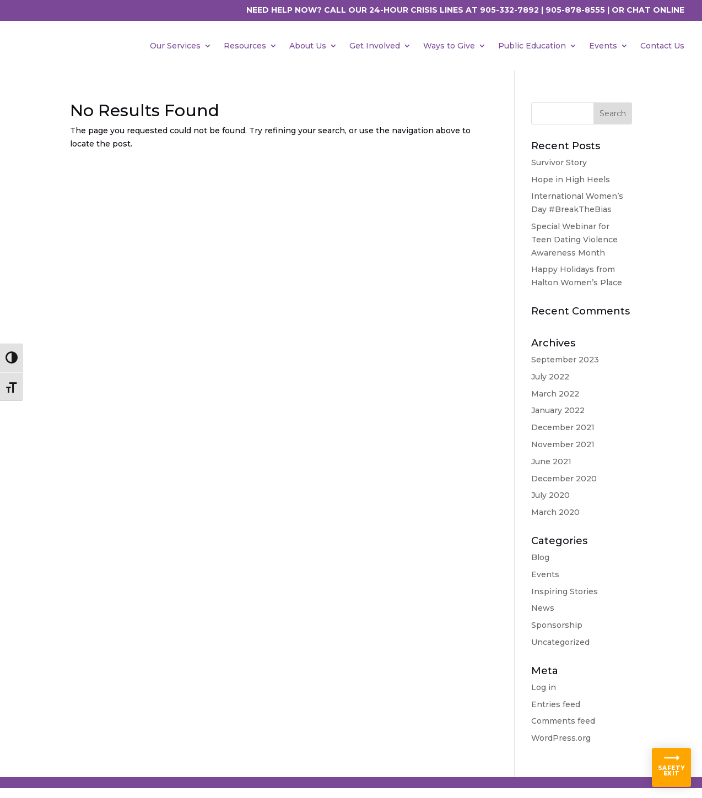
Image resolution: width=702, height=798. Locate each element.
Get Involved (374, 46)
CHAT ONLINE (655, 10)
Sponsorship (556, 625)
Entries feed (555, 704)
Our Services (175, 46)
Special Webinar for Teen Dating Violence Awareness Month (574, 239)
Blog (540, 557)
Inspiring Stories (564, 591)
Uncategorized (560, 642)
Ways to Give (449, 46)
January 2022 (558, 410)
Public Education (532, 46)
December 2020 (564, 479)
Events (603, 46)
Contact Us (662, 46)
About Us (307, 46)
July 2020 (550, 495)
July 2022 (550, 377)
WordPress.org (561, 738)
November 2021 (563, 444)
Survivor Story (559, 162)
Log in (543, 687)
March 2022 (555, 394)
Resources (245, 46)
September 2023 (565, 360)
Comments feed (563, 721)
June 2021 (551, 461)
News (542, 608)
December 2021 (563, 427)
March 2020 (555, 512)
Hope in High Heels (570, 179)
